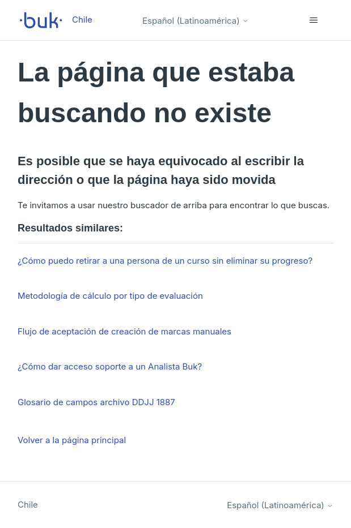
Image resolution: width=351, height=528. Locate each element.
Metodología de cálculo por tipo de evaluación (110, 295)
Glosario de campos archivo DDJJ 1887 (96, 402)
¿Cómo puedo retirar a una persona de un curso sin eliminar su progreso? (165, 260)
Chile (28, 504)
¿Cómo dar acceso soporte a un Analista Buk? (110, 366)
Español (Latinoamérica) (195, 20)
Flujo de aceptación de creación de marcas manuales (124, 331)
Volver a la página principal (72, 440)
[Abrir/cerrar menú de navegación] (313, 20)
